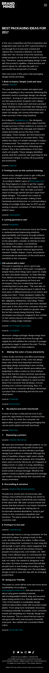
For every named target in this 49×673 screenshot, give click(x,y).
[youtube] (30, 652)
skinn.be (13, 84)
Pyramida (13, 399)
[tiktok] (34, 652)
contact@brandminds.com (17, 659)
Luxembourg (15, 529)
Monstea (13, 430)
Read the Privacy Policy (14, 667)
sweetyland (14, 215)
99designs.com (37, 181)
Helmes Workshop (18, 440)
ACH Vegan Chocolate (19, 325)
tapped (12, 165)
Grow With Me (16, 630)
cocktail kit (14, 330)
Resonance (14, 404)
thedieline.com (21, 120)
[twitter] (19, 652)
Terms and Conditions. (35, 667)
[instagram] (26, 652)
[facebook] (15, 652)
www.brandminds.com (34, 659)
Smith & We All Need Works (22, 489)
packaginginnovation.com (13, 590)
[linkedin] (23, 652)
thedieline (14, 224)
